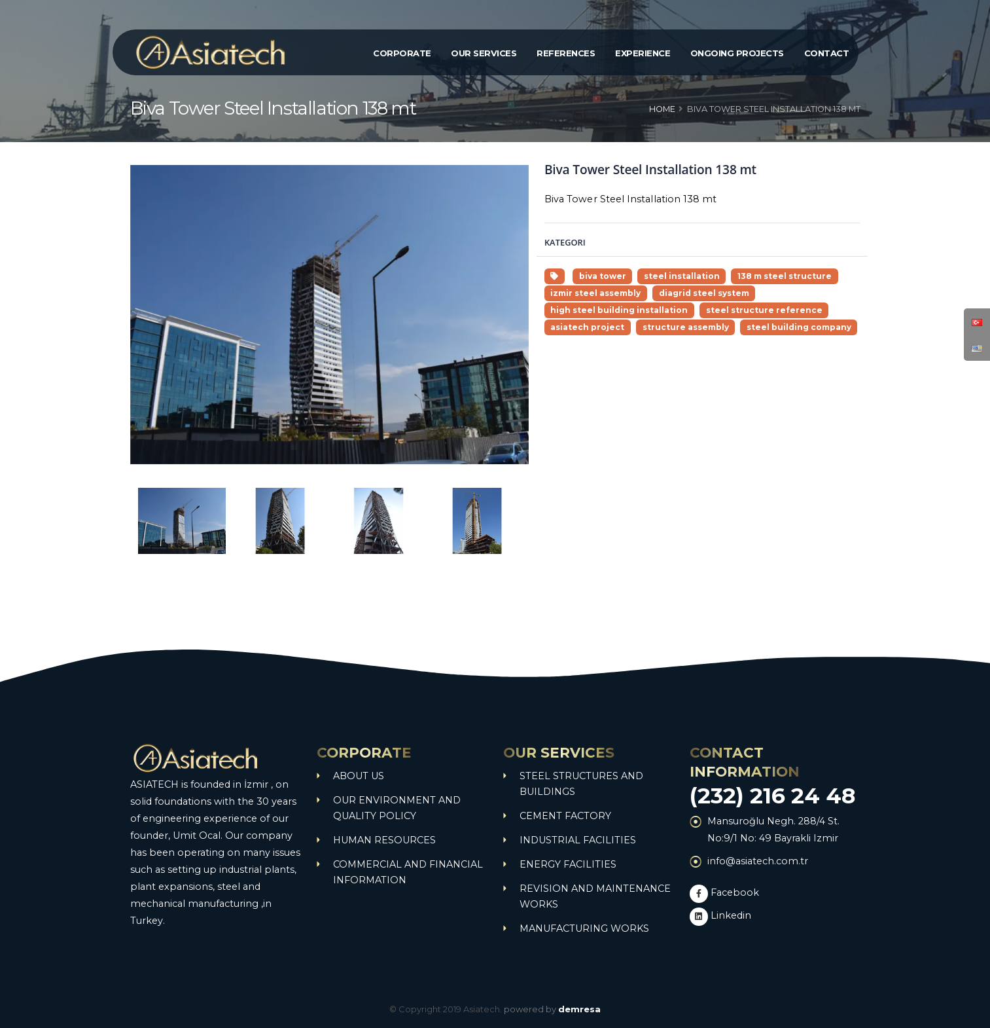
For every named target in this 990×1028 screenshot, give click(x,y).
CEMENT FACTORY (565, 816)
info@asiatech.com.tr (757, 861)
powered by (552, 1009)
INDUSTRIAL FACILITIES (578, 840)
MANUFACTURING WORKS (584, 928)
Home (662, 109)
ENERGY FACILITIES (568, 864)
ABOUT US (358, 776)
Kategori (565, 242)
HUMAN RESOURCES (384, 840)
